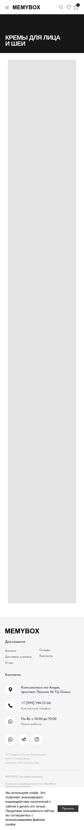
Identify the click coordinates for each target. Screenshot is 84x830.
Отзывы (44, 650)
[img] (10, 739)
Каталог (11, 651)
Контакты (46, 656)
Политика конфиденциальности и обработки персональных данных (30, 785)
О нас (9, 663)
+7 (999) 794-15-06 (36, 703)
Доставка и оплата (18, 657)
